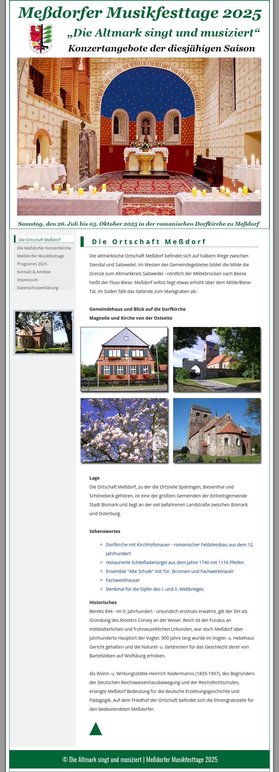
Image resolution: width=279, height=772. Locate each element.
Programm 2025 (32, 264)
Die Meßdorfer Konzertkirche (44, 248)
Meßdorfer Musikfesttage (40, 256)
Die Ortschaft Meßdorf (40, 240)
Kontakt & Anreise (33, 272)
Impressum (27, 280)
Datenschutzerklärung (37, 287)
